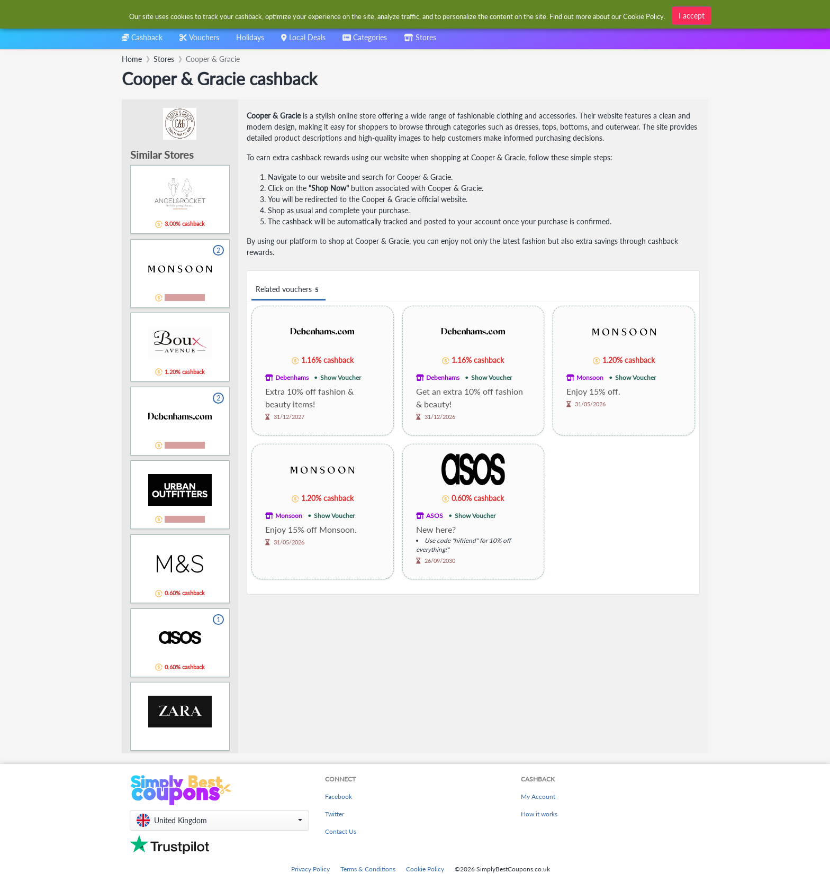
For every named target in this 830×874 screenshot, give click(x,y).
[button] (219, 820)
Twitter (334, 814)
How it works (539, 814)
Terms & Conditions (367, 869)
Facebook (338, 796)
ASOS (434, 516)
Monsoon (589, 377)
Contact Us (340, 831)
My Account (538, 796)
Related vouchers (288, 290)
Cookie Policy (425, 869)
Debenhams (292, 377)
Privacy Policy (310, 869)
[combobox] (397, 15)
